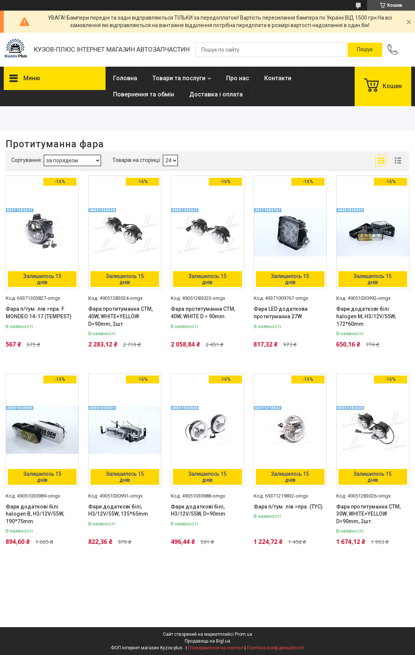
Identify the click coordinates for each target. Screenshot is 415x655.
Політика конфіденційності (276, 647)
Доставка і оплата (216, 94)
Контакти (277, 78)
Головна (125, 78)
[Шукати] (365, 50)
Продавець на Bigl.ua (207, 641)
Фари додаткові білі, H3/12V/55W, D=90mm (198, 510)
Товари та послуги (178, 78)
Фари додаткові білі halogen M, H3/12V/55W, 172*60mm (366, 316)
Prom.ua (243, 634)
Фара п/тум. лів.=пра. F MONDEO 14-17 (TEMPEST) (39, 312)
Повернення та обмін (143, 94)
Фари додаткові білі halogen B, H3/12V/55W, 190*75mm (35, 514)
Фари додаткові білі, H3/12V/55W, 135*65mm (118, 510)
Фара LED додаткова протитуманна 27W (281, 312)
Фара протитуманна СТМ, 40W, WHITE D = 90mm (203, 312)
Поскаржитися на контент (215, 647)
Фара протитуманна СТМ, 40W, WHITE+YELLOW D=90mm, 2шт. (120, 316)
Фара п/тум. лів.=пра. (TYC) (288, 507)
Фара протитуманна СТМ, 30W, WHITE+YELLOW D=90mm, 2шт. (368, 514)
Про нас (237, 78)
